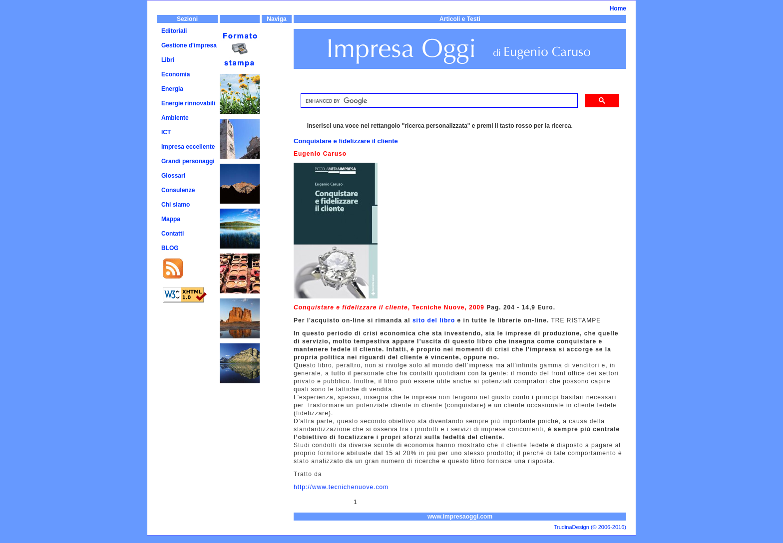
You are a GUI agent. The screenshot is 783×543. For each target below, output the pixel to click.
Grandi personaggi (188, 161)
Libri (167, 59)
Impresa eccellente (188, 146)
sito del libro (433, 320)
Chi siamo (175, 204)
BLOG (170, 248)
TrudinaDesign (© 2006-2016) (590, 527)
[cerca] (438, 100)
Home (618, 8)
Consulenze (178, 190)
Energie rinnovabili (188, 103)
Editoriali (174, 30)
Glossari (173, 175)
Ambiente (175, 117)
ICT (166, 132)
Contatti (172, 233)
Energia (172, 88)
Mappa (170, 219)
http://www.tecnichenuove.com (341, 487)
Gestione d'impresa (189, 45)
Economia (175, 74)
